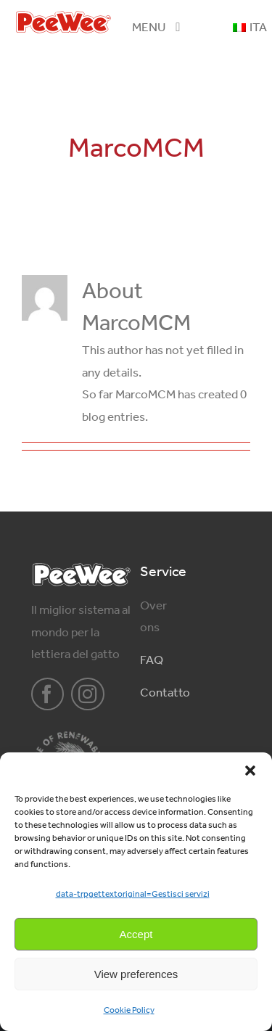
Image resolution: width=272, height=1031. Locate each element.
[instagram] (87, 694)
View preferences (136, 974)
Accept (136, 934)
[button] (250, 770)
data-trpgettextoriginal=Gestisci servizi (133, 894)
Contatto (165, 692)
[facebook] (48, 694)
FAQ (151, 659)
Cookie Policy (129, 1010)
